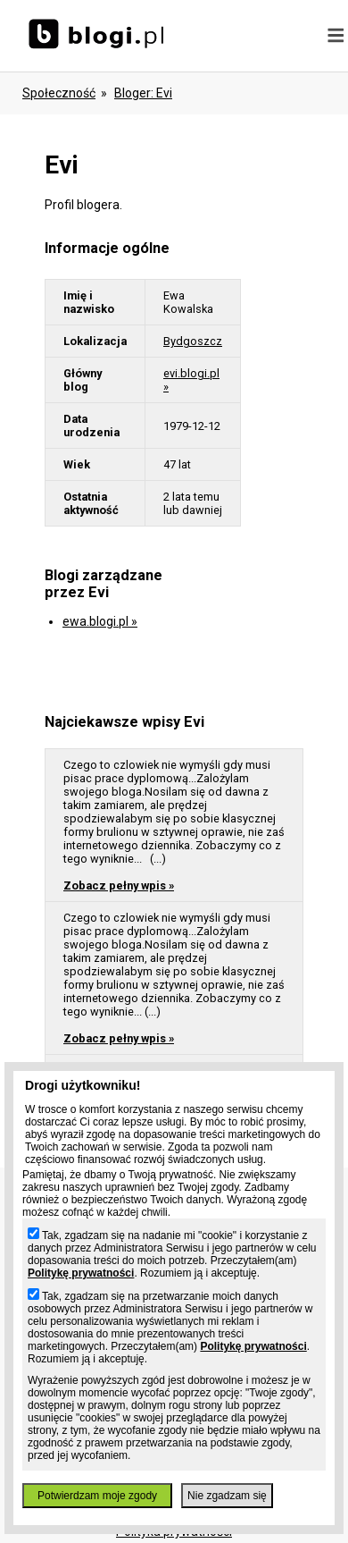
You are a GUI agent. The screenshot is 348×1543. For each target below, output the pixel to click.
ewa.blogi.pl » (99, 621)
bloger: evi (143, 93)
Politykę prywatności (81, 1273)
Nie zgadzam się (227, 1495)
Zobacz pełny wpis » (118, 885)
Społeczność (58, 93)
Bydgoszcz (192, 341)
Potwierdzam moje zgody (97, 1495)
